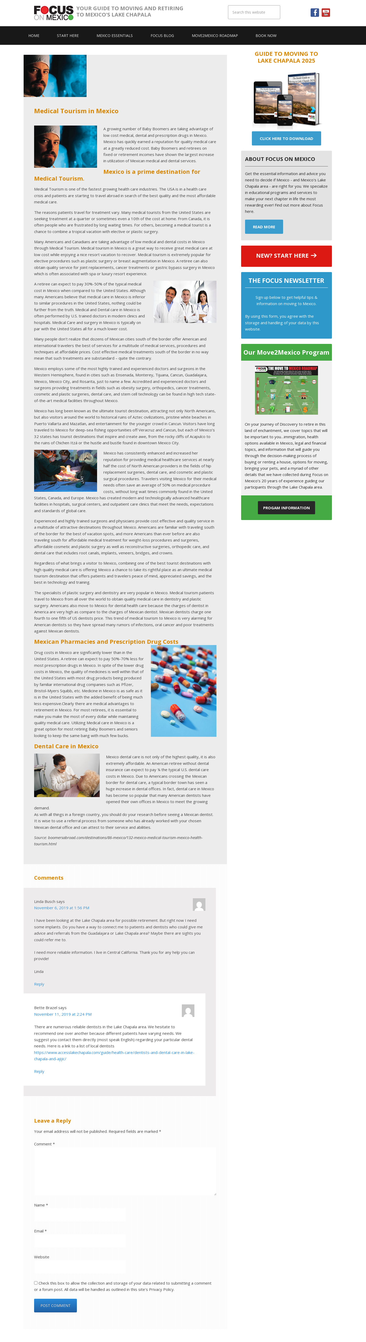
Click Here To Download (286, 138)
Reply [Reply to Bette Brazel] (39, 1071)
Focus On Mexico (55, 13)
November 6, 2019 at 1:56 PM (61, 907)
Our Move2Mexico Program (286, 352)
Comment (44, 1143)
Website (41, 1256)
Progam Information (286, 507)
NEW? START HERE (282, 255)
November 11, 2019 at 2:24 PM (63, 1014)
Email (40, 1230)
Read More (264, 226)
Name (41, 1205)
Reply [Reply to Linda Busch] (39, 984)
